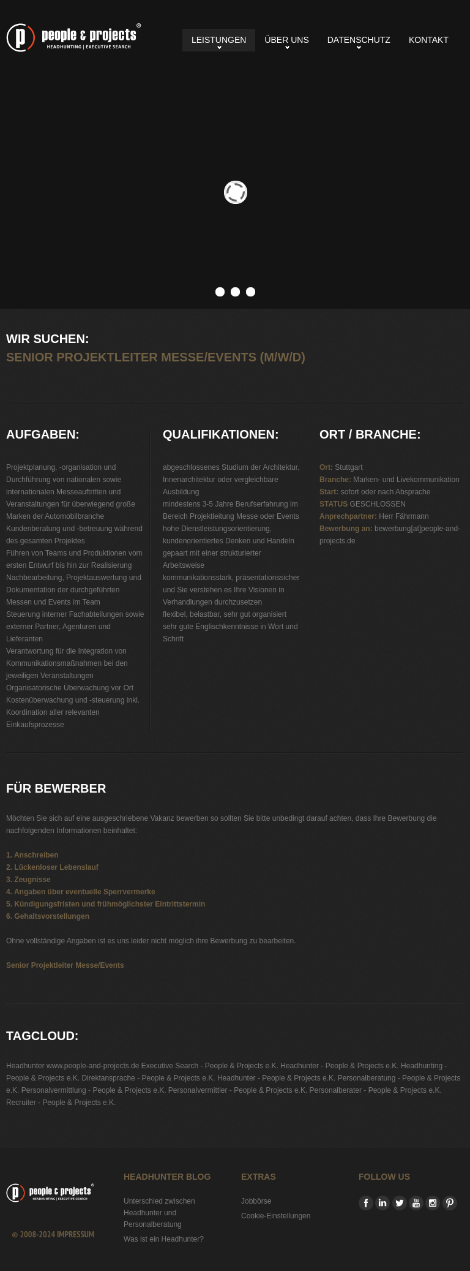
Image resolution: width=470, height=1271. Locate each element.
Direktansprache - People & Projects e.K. (148, 1078)
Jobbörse (256, 1201)
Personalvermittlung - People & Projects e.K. (93, 1090)
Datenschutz (358, 40)
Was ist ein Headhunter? (164, 1239)
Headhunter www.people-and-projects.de (72, 1066)
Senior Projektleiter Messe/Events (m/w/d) (73, 37)
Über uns (286, 40)
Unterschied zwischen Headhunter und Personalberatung (159, 1213)
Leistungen (219, 40)
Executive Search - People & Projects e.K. (209, 1066)
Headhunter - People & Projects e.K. (339, 1066)
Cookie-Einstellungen (275, 1216)
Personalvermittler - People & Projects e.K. (237, 1090)
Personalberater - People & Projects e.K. (376, 1090)
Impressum (75, 1234)
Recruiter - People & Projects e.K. (61, 1102)
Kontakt (429, 40)
